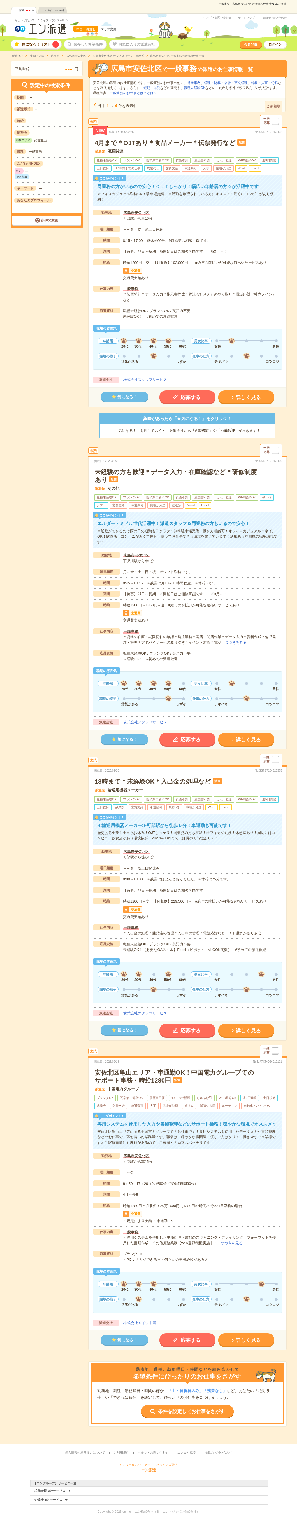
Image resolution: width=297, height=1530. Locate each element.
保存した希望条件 (88, 44)
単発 (157, 88)
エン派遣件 (23, 10)
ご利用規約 (121, 1452)
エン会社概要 (186, 1452)
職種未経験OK (194, 88)
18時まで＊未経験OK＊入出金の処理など (153, 781)
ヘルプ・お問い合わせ (217, 17)
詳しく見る (248, 397)
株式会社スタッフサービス (145, 380)
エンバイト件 (52, 10)
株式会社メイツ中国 (139, 1323)
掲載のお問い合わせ (274, 18)
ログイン (275, 44)
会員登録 (250, 44)
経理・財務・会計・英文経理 (226, 83)
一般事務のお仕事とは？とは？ (133, 93)
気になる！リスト (40, 44)
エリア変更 (108, 29)
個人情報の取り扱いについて (85, 1452)
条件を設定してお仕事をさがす (191, 1411)
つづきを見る (236, 642)
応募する (190, 397)
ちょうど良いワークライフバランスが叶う (41, 20)
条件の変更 (49, 220)
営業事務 (194, 83)
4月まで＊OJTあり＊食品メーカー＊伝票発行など (165, 142)
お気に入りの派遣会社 (137, 44)
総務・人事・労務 (264, 83)
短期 (146, 88)
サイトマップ (246, 18)
